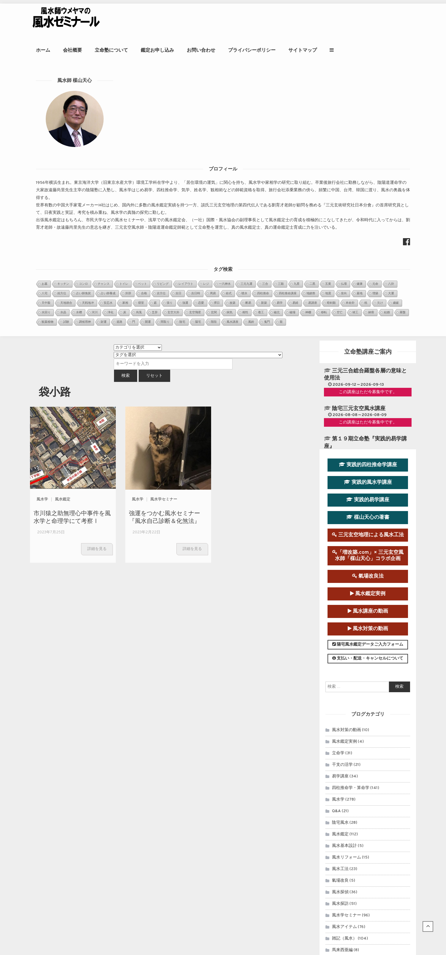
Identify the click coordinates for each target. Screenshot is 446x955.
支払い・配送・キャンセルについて (367, 359)
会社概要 (154, 19)
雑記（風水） (344, 639)
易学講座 (340, 477)
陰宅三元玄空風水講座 (358, 109)
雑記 (336, 731)
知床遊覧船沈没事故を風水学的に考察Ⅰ (198, 867)
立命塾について (193, 19)
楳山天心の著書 (367, 218)
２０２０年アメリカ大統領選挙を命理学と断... (205, 796)
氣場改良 (340, 581)
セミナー (340, 708)
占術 (336, 662)
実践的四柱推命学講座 (368, 165)
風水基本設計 (344, 546)
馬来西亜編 (342, 650)
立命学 (338, 453)
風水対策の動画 (368, 330)
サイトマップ (385, 19)
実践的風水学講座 (368, 183)
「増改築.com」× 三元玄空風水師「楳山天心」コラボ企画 (368, 256)
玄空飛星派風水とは (180, 845)
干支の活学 (342, 465)
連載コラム (342, 720)
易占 (336, 697)
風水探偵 (340, 592)
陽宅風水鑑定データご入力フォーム (367, 345)
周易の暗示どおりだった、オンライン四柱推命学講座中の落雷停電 (223, 860)
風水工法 (340, 569)
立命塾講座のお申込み (364, 795)
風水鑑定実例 (367, 294)
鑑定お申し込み (239, 19)
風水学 (42, 200)
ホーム (125, 19)
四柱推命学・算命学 (350, 488)
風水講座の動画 (368, 312)
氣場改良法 (368, 277)
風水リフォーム (346, 558)
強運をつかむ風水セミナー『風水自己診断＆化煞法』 (164, 217)
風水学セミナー (163, 200)
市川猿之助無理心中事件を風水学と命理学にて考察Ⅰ (72, 217)
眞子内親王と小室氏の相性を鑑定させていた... (205, 782)
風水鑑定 (62, 200)
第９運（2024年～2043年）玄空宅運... (199, 789)
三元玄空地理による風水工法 (368, 236)
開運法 (338, 685)
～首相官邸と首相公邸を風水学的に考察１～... (205, 804)
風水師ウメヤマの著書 (364, 814)
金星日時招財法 (175, 837)
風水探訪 (340, 604)
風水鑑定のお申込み (364, 776)
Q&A (336, 511)
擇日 (336, 673)
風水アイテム (344, 627)
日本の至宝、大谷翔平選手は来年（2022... (202, 812)
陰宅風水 (340, 523)
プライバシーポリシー (334, 19)
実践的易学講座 (367, 200)
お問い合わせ (283, 19)
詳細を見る (97, 249)
